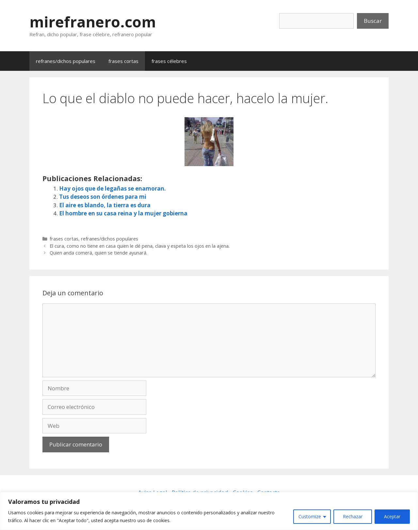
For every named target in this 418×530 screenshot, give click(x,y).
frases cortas (123, 61)
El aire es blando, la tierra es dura (105, 205)
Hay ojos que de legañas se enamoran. (112, 188)
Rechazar (352, 516)
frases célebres (169, 61)
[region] (209, 511)
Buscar (373, 20)
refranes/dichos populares (65, 61)
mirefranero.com (92, 22)
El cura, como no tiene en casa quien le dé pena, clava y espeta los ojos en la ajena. (140, 246)
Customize (309, 516)
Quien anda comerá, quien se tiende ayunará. (98, 253)
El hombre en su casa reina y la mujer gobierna (123, 213)
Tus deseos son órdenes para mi (102, 196)
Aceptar (392, 516)
